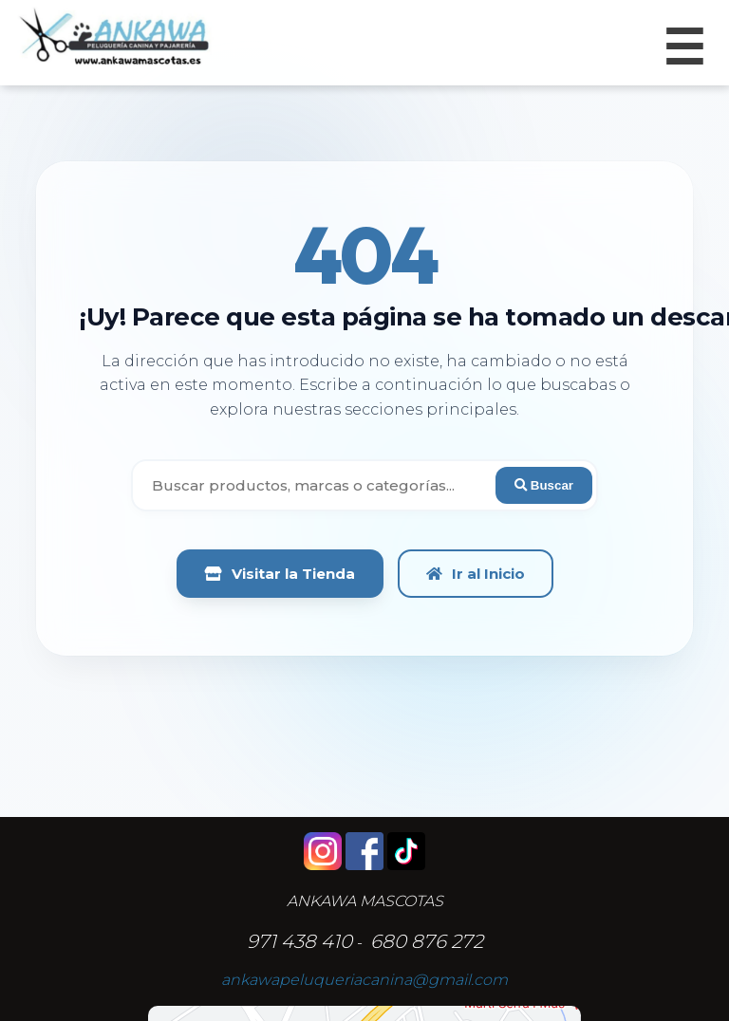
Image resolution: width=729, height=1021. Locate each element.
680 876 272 (426, 941)
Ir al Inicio (475, 574)
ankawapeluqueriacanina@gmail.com (364, 980)
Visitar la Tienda (280, 574)
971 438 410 (299, 941)
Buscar (543, 485)
